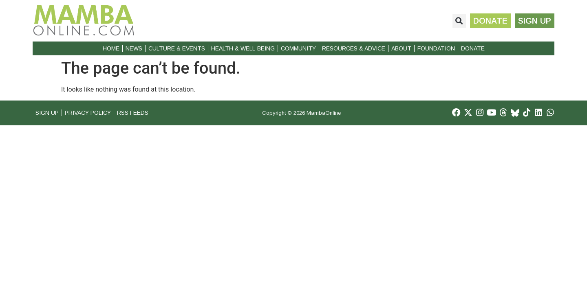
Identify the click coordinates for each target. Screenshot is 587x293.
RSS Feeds (143, 113)
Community (298, 48)
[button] (456, 21)
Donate (473, 48)
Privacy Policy (93, 113)
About (401, 48)
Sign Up (48, 113)
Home (111, 48)
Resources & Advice (353, 48)
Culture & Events (176, 48)
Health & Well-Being (243, 48)
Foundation (436, 48)
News (134, 48)
